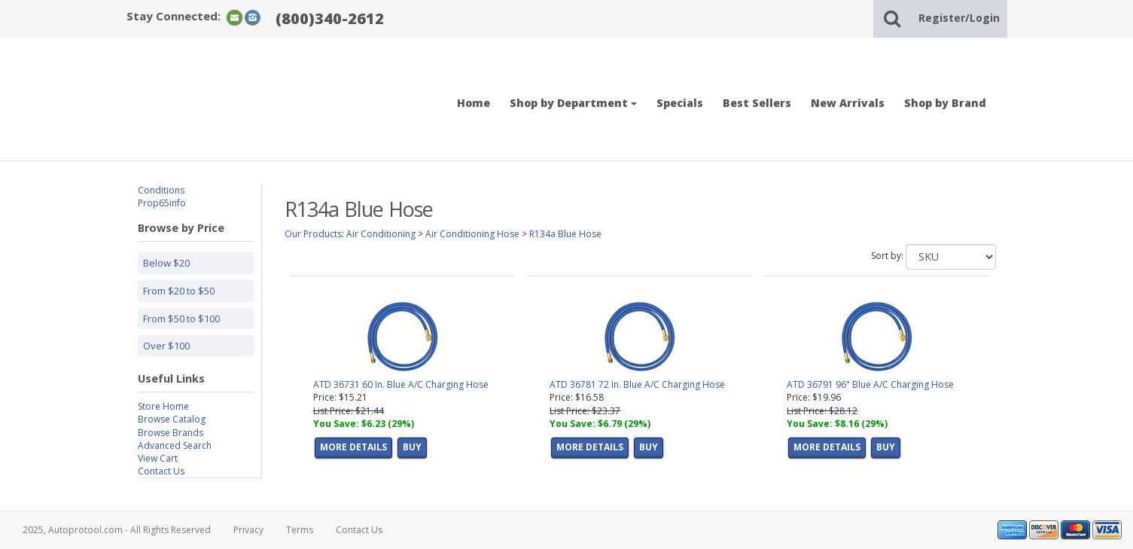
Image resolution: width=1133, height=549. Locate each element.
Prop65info (162, 203)
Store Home (163, 406)
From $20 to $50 (179, 290)
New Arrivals (848, 103)
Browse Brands (170, 432)
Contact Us (161, 471)
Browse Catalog (172, 419)
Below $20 (166, 263)
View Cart (158, 458)
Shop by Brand (945, 103)
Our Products (313, 233)
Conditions (161, 190)
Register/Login (959, 18)
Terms (299, 529)
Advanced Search (175, 445)
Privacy (248, 529)
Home (473, 103)
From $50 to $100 (181, 318)
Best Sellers (757, 103)
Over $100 (166, 345)
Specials (679, 103)
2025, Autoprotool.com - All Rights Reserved (117, 529)
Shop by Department (573, 103)
